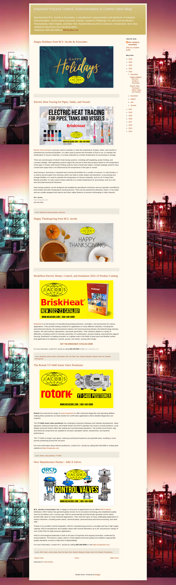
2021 (130, 109)
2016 (130, 125)
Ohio (77, 356)
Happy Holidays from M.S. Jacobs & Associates (60, 41)
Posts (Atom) (48, 562)
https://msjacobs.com (41, 200)
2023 (130, 68)
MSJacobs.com (71, 30)
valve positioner (50, 456)
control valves (52, 552)
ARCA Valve (44, 552)
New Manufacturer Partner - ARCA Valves (57, 461)
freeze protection (52, 212)
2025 (130, 62)
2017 (130, 122)
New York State (70, 356)
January (133, 105)
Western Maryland (86, 356)
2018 (130, 119)
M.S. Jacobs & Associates (133, 43)
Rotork (42, 456)
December (134, 74)
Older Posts (114, 558)
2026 (130, 59)
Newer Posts (38, 558)
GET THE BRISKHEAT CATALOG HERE (76, 344)
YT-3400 (58, 456)
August (133, 99)
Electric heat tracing (41, 150)
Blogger (97, 575)
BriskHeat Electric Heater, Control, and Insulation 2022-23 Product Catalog (76, 275)
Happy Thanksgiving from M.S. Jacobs (55, 218)
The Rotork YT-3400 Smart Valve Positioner (58, 365)
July (131, 102)
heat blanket (61, 356)
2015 (130, 128)
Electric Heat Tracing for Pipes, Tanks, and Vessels (62, 101)
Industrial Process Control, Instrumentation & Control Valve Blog (83, 9)
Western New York (98, 356)
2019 (130, 116)
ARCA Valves (105, 509)
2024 (130, 65)
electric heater (51, 356)
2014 (130, 131)
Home (77, 558)
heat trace (62, 212)
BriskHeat (43, 212)
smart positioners (67, 413)
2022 (130, 72)
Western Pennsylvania (105, 552)
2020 (130, 112)
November (134, 96)
